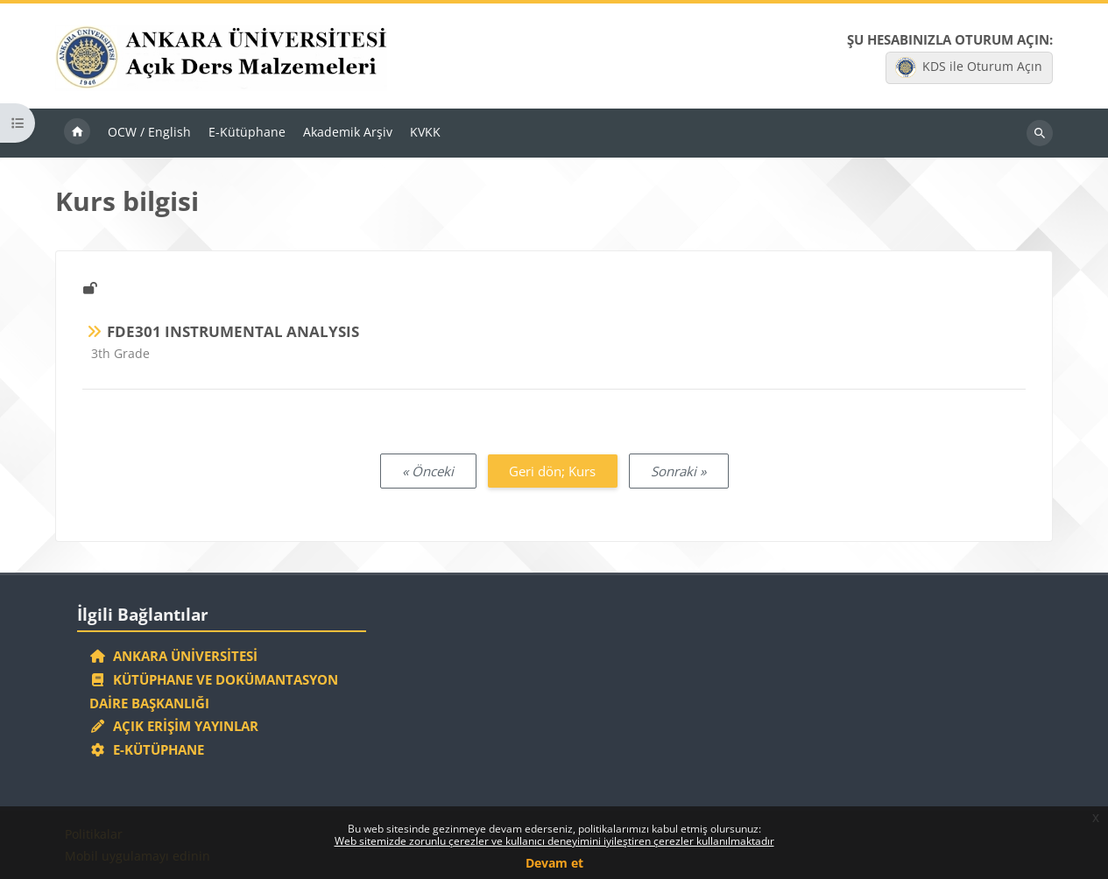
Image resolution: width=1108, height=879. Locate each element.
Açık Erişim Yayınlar (175, 726)
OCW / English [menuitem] (149, 131)
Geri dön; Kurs (552, 471)
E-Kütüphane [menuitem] (247, 131)
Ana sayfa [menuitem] (77, 133)
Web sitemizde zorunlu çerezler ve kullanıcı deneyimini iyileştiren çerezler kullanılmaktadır (554, 840)
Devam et (554, 862)
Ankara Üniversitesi (173, 656)
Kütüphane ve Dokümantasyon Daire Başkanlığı (213, 691)
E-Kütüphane (146, 749)
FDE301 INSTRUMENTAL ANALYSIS (233, 331)
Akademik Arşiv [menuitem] (347, 131)
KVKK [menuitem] (425, 131)
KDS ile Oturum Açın (968, 67)
